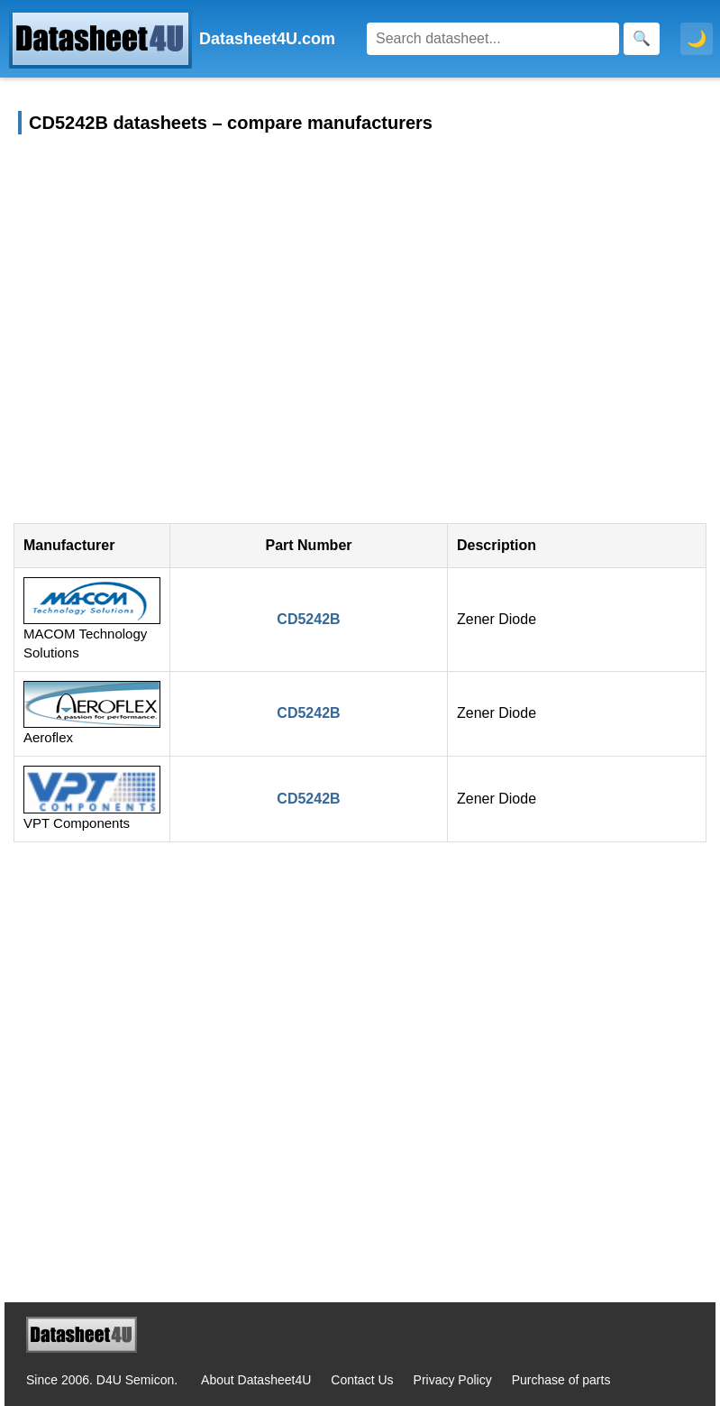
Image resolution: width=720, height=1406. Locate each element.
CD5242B (308, 619)
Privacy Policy (453, 1380)
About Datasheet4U (256, 1380)
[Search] (493, 39)
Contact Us (362, 1380)
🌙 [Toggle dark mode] (696, 39)
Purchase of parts (561, 1380)
